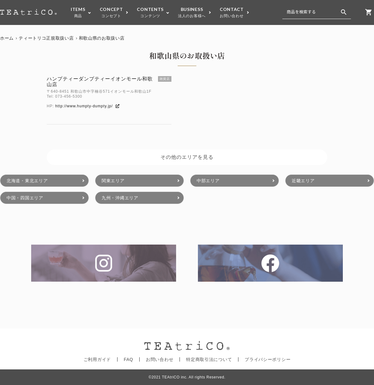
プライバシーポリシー (267, 359)
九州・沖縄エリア (120, 197)
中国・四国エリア (25, 197)
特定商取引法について (209, 359)
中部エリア (208, 180)
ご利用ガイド (97, 359)
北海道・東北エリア (27, 180)
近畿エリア (303, 180)
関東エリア (113, 180)
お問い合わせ (159, 359)
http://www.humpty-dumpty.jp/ (87, 106)
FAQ (128, 359)
